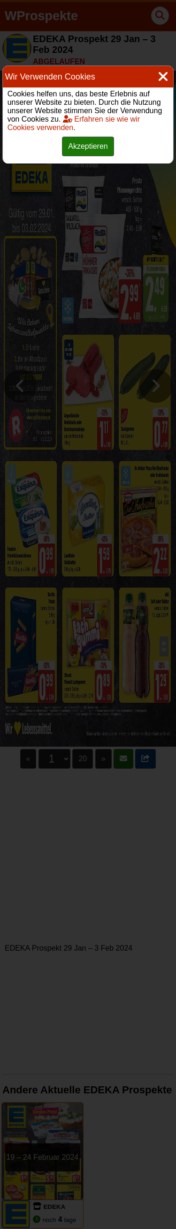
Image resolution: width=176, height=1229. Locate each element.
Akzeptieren (88, 146)
